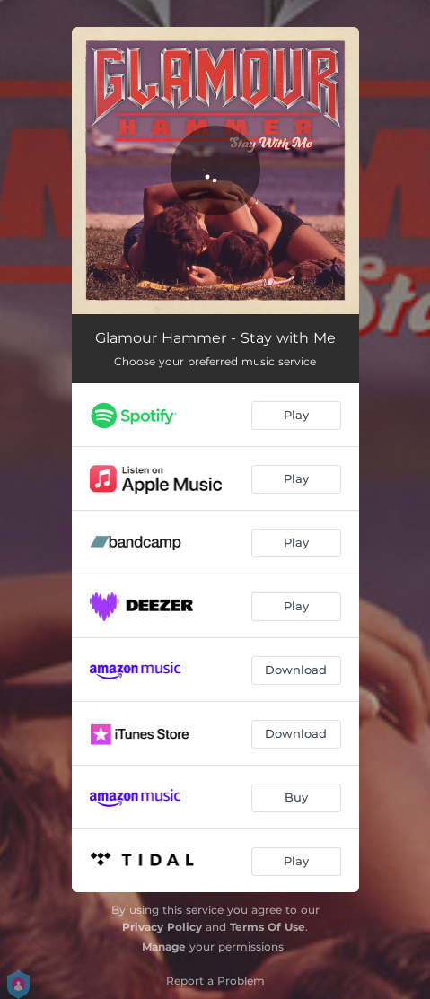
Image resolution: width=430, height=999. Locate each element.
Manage (164, 946)
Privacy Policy (162, 926)
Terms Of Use (267, 926)
